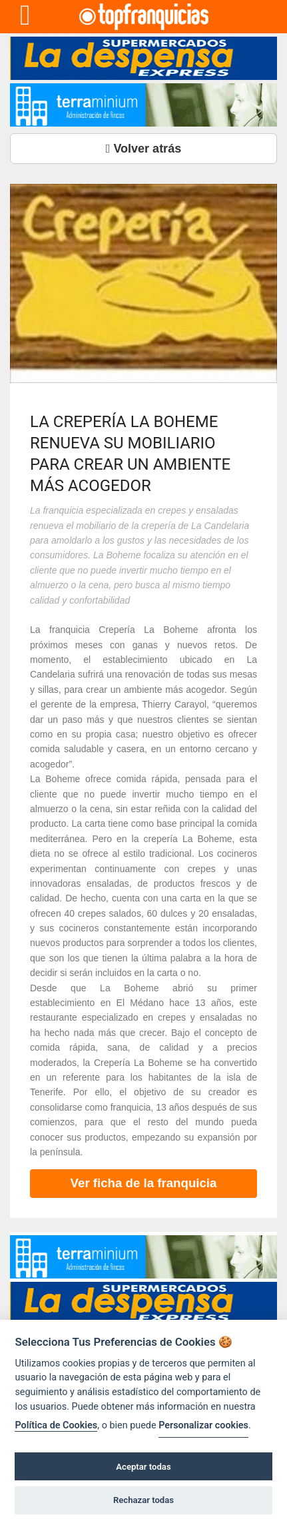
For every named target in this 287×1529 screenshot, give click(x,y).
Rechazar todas (143, 1500)
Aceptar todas (143, 1467)
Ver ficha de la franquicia (144, 1183)
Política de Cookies (56, 1425)
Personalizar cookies (203, 1425)
